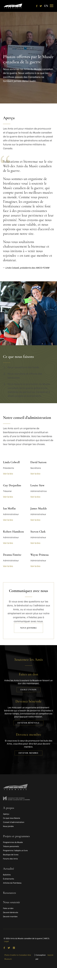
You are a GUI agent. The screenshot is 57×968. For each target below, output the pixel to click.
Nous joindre (28, 628)
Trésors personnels (11, 846)
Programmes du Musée (13, 842)
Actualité (8, 868)
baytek (50, 955)
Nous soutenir (11, 902)
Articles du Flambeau (12, 882)
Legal (6, 941)
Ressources (9, 893)
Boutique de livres (10, 854)
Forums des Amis (10, 858)
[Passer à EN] (46, 5)
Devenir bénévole (28, 723)
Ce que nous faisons (11, 818)
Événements (8, 878)
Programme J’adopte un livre (15, 850)
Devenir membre (28, 753)
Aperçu (6, 813)
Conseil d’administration (13, 822)
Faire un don (28, 689)
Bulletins (7, 874)
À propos (8, 808)
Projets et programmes (16, 836)
